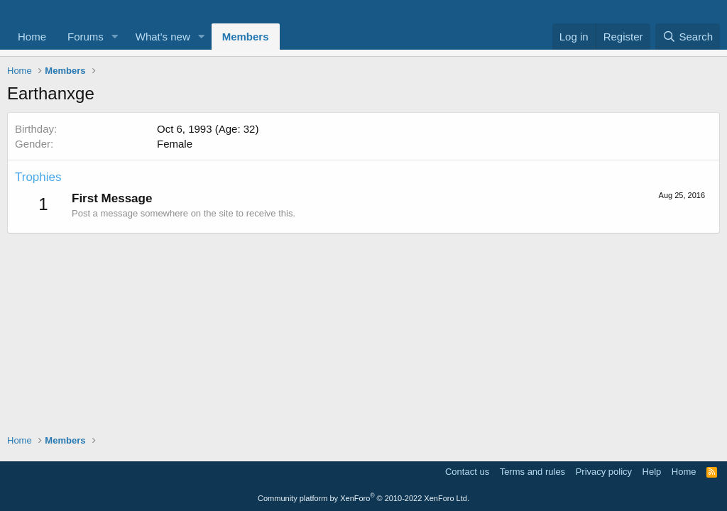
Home (32, 37)
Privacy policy (604, 471)
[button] (115, 36)
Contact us (467, 471)
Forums (85, 37)
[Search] (687, 36)
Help (652, 471)
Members (245, 37)
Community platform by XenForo (363, 498)
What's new (163, 37)
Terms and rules (532, 471)
